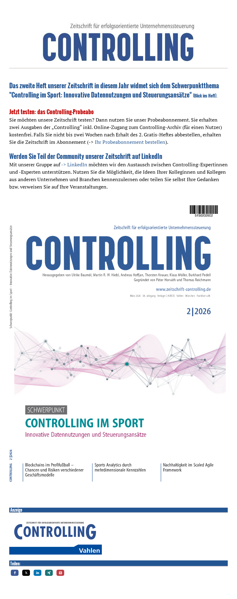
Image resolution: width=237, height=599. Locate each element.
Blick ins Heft (204, 96)
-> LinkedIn (74, 164)
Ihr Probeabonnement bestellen (130, 142)
